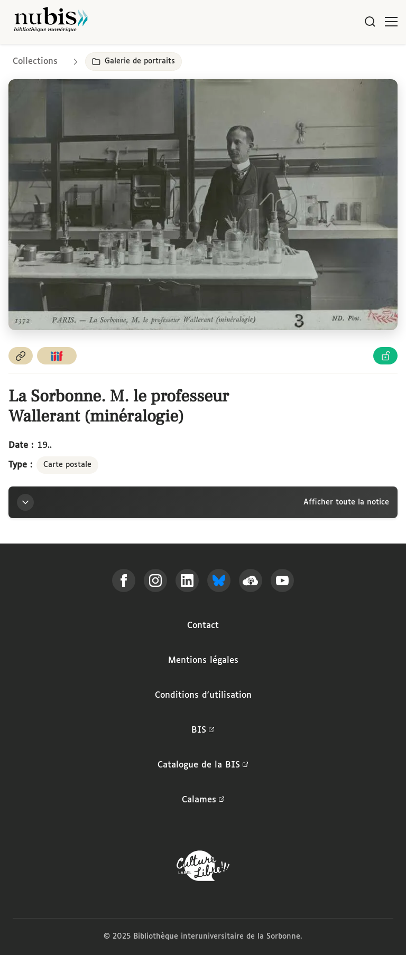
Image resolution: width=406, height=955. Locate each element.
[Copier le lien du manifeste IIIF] (57, 355)
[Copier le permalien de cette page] (20, 355)
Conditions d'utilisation (203, 695)
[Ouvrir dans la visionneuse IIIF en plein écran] (203, 204)
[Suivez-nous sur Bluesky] (218, 580)
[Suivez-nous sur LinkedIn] (187, 580)
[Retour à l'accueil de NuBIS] (50, 22)
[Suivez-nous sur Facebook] (123, 580)
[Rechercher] (370, 21)
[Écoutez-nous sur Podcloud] (250, 580)
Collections (35, 61)
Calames (203, 800)
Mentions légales (203, 660)
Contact (203, 625)
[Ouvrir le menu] (391, 21)
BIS (203, 730)
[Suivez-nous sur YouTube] (282, 580)
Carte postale (67, 465)
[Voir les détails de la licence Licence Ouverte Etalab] (385, 355)
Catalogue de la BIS (203, 765)
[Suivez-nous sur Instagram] (155, 580)
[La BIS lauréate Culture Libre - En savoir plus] (203, 868)
